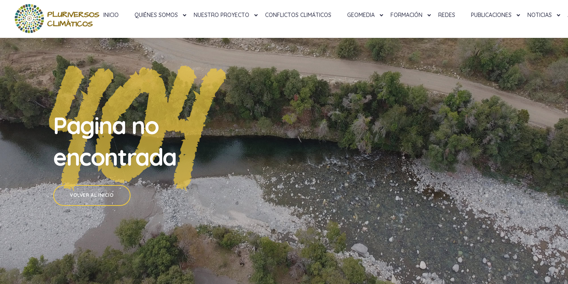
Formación (406, 15)
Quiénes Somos (156, 15)
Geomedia (361, 15)
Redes (446, 15)
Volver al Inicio (92, 195)
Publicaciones (491, 15)
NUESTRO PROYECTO (221, 15)
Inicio (111, 15)
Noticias (539, 15)
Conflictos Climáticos (298, 15)
